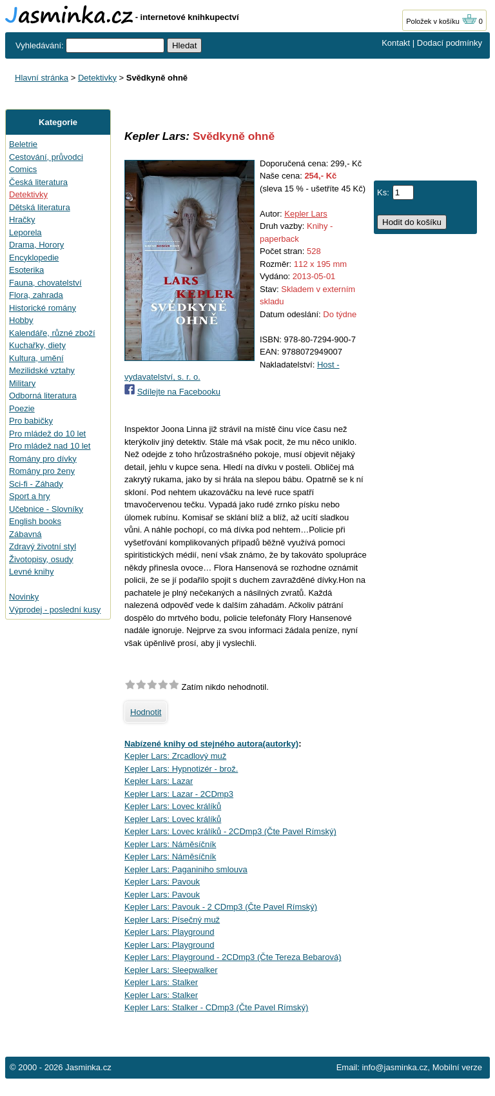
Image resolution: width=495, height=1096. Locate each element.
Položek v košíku (441, 21)
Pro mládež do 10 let (47, 433)
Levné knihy (31, 571)
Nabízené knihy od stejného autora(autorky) (211, 744)
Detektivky (97, 78)
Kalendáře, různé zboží (52, 333)
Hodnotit (145, 712)
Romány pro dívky (43, 459)
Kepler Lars (305, 214)
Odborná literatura (43, 395)
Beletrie (23, 144)
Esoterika (26, 270)
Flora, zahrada (36, 295)
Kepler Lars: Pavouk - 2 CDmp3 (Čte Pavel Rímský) (220, 907)
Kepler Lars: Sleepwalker (171, 970)
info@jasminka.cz (394, 1067)
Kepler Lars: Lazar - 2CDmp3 (178, 794)
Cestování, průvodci (46, 157)
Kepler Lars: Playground (169, 932)
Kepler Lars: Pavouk (162, 881)
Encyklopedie (34, 257)
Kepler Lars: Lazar (158, 781)
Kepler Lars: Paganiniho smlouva (186, 869)
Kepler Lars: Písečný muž (172, 920)
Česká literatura (38, 182)
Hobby (21, 320)
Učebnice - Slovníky (46, 509)
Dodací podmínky (449, 43)
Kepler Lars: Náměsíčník (170, 844)
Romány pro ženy (42, 471)
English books (35, 521)
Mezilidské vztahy (42, 370)
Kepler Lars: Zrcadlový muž (175, 756)
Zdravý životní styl (42, 546)
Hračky (22, 219)
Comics (23, 169)
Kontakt (396, 43)
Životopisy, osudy (41, 559)
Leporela (25, 232)
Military (22, 383)
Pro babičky (31, 421)
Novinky (24, 597)
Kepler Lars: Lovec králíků (172, 806)
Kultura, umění (36, 358)
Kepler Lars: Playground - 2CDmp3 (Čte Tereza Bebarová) (232, 957)
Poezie (22, 408)
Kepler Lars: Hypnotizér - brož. (181, 769)
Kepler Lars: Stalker (161, 982)
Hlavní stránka (41, 78)
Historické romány (42, 308)
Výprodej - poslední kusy (55, 609)
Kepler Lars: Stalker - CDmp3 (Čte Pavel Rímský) (216, 1007)
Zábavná (25, 534)
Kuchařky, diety (37, 345)
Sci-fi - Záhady (36, 484)
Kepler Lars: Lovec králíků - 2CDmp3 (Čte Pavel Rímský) (230, 831)
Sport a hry (29, 496)
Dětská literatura (39, 207)
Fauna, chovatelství (45, 283)
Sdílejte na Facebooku (178, 391)
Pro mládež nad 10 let (49, 446)
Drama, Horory (36, 245)
